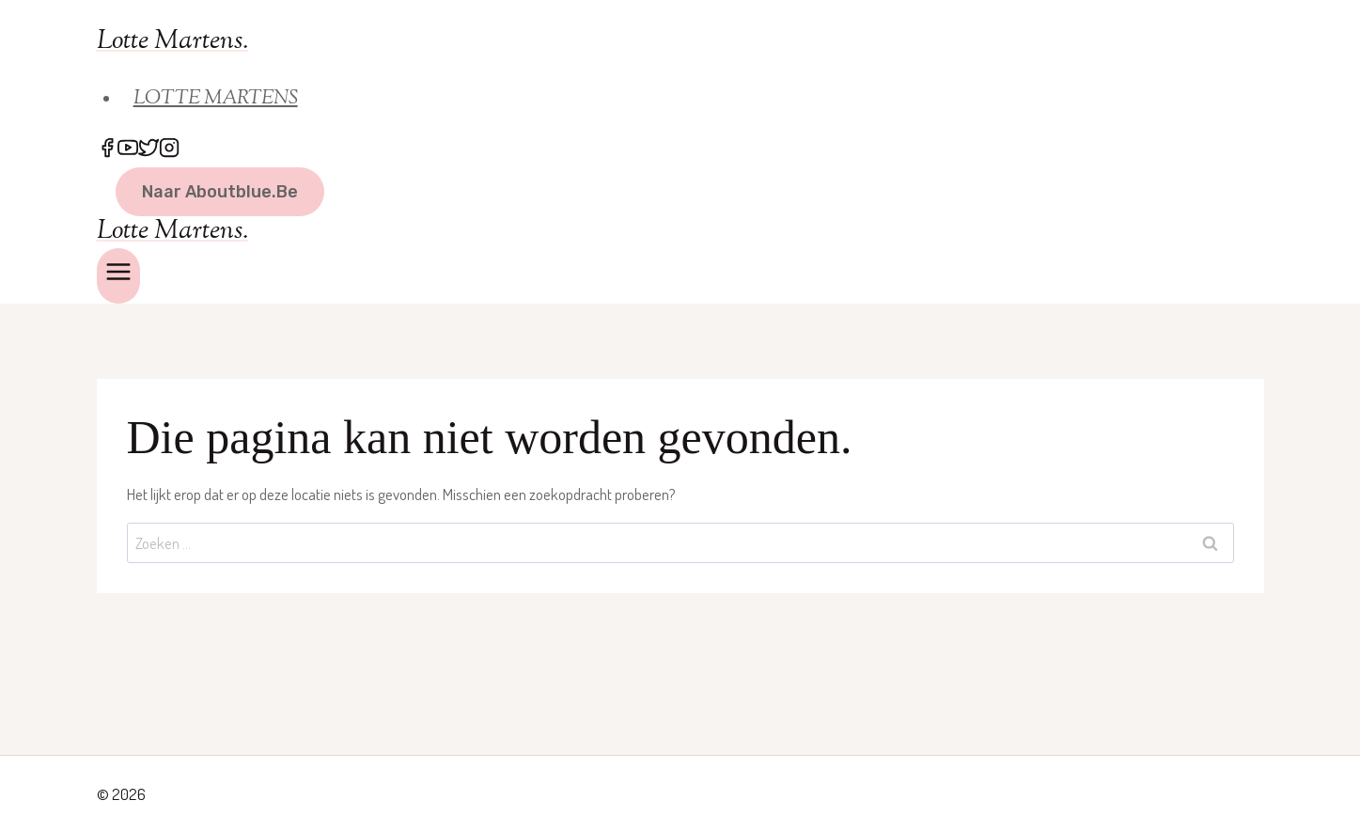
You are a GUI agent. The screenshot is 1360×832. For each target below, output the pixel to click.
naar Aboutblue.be (220, 191)
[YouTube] (127, 149)
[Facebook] (107, 149)
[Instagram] (169, 149)
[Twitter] (148, 149)
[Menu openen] (119, 276)
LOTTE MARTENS (215, 99)
